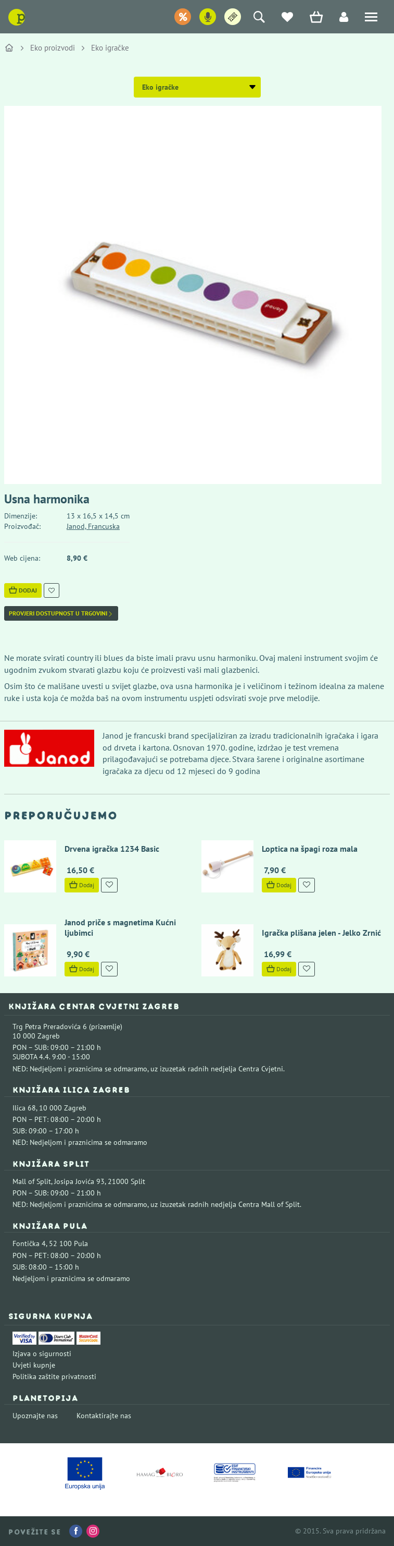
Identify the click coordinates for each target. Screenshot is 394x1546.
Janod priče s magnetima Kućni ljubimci (120, 927)
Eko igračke (110, 48)
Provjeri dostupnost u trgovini (61, 613)
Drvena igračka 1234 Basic (112, 848)
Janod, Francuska (93, 526)
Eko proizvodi (52, 48)
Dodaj (23, 590)
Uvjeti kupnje (33, 1365)
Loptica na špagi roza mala (310, 848)
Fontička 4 (29, 1243)
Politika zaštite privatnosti (54, 1376)
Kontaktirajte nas (104, 1415)
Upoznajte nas (35, 1415)
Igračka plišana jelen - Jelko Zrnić (321, 932)
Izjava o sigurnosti (41, 1353)
